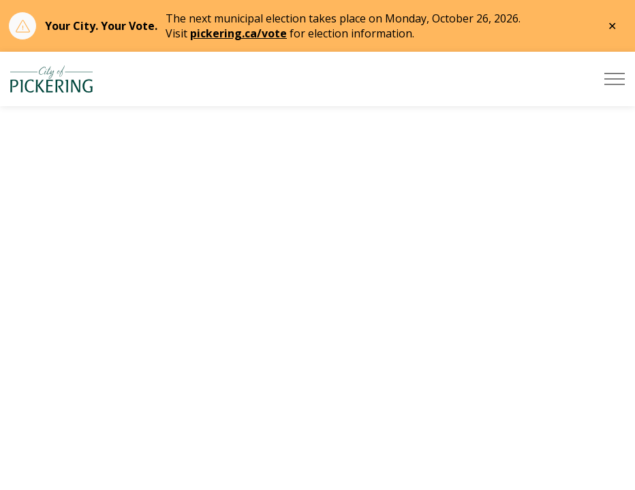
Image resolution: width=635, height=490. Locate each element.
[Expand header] (614, 79)
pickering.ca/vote (238, 33)
